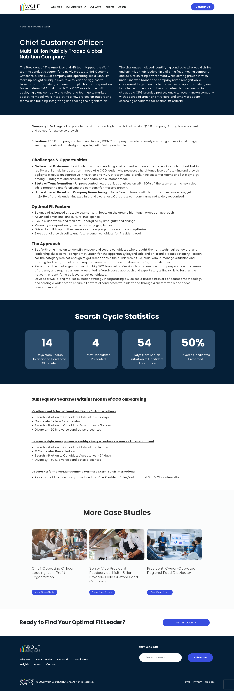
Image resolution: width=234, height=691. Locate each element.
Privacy (197, 682)
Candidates (80, 659)
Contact (51, 664)
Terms (186, 682)
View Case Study (44, 592)
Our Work (95, 7)
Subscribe (200, 657)
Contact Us (202, 7)
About (122, 7)
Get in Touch (186, 622)
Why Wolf (56, 7)
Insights (109, 7)
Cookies (209, 682)
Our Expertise (76, 7)
